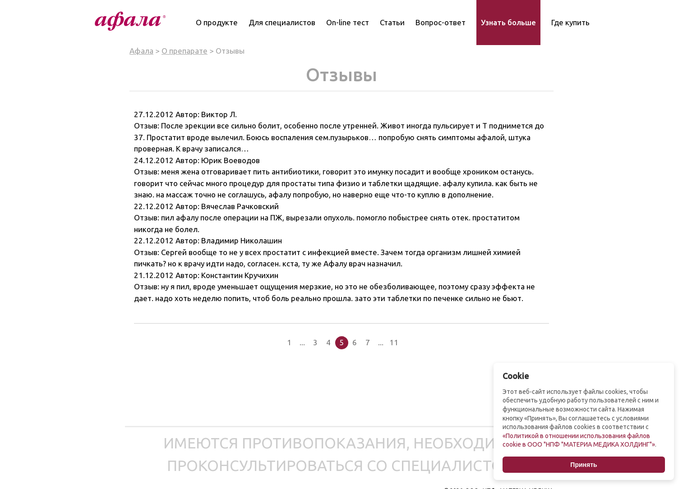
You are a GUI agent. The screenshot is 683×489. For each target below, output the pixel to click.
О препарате (185, 50)
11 (393, 342)
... (302, 342)
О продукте (217, 22)
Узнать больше (508, 22)
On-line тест (347, 22)
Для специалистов (282, 22)
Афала (141, 50)
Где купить (570, 22)
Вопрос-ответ (440, 22)
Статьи (392, 22)
